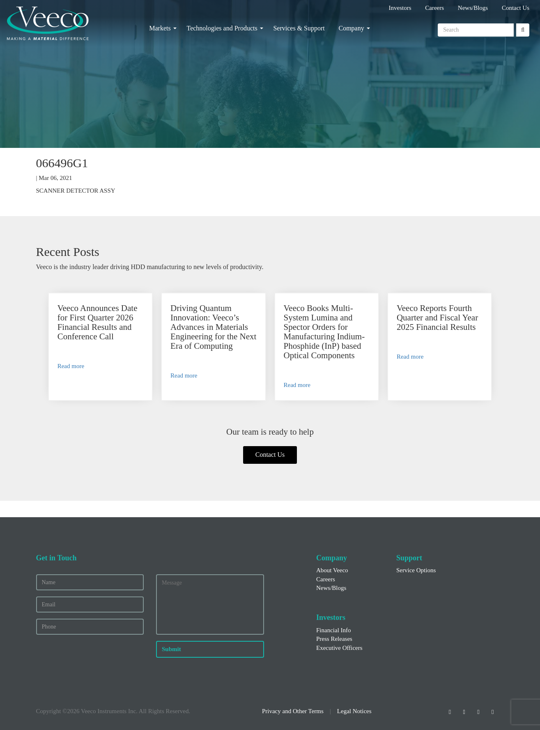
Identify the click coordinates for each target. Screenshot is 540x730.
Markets (159, 28)
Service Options (416, 570)
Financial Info (333, 630)
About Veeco (332, 570)
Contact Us (515, 8)
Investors (400, 8)
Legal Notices (354, 711)
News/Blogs (473, 8)
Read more (70, 366)
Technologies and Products (221, 28)
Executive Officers (339, 648)
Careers (434, 8)
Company (351, 28)
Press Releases (334, 639)
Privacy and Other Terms (293, 711)
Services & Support (298, 28)
